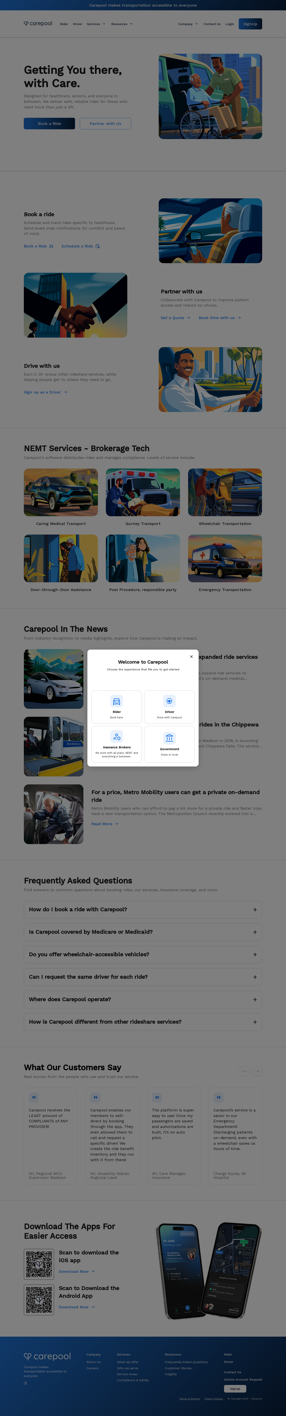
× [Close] (191, 656)
